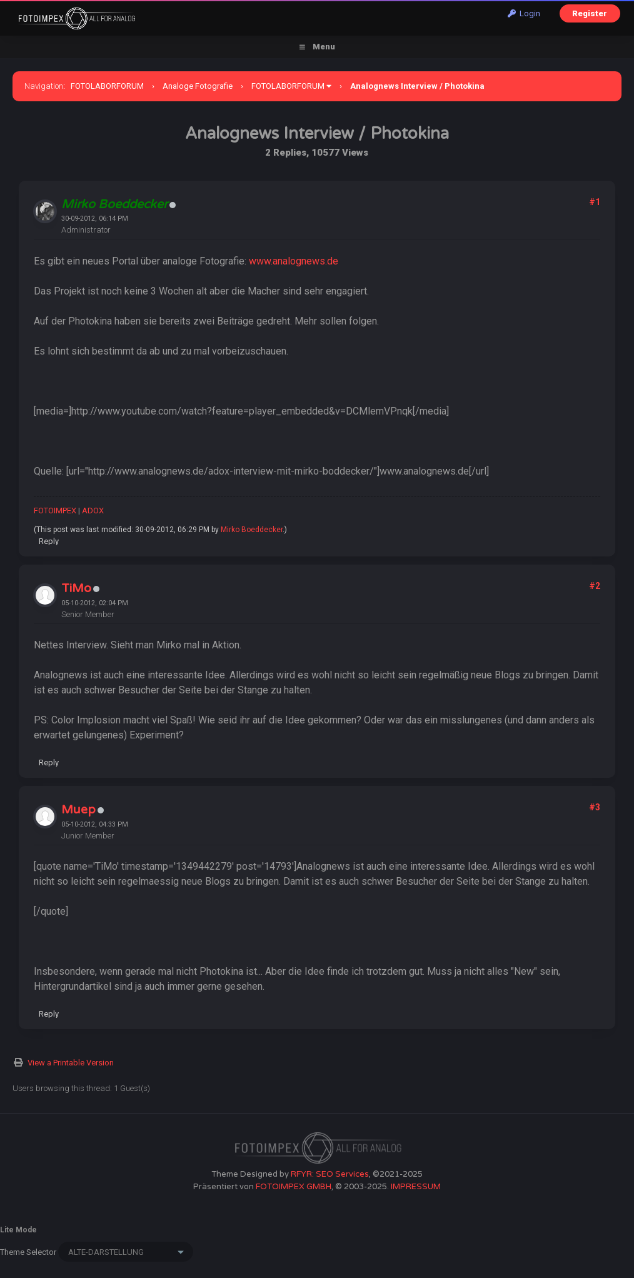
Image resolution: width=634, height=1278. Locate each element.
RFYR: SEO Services (330, 1174)
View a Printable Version (71, 1062)
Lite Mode (18, 1229)
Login (524, 13)
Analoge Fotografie (198, 86)
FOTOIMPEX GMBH (293, 1187)
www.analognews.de (293, 261)
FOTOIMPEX (55, 510)
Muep (78, 809)
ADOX (93, 510)
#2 (594, 586)
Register (589, 13)
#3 (594, 807)
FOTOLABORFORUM (107, 86)
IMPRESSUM (416, 1187)
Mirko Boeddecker (252, 529)
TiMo (76, 588)
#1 (594, 202)
